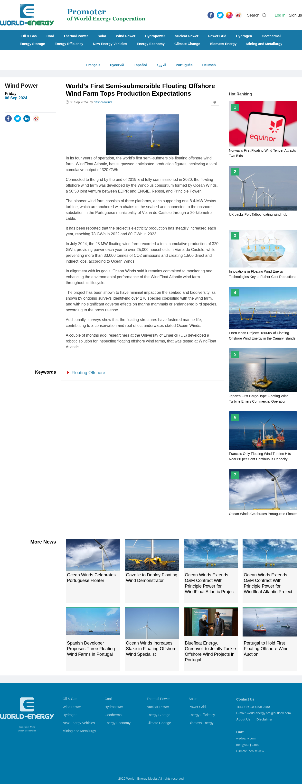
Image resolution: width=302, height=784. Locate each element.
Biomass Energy (223, 44)
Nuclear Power (186, 36)
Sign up (295, 15)
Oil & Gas (29, 36)
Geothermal (271, 36)
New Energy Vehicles (110, 44)
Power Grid (217, 36)
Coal (50, 36)
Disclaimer (264, 719)
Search (253, 15)
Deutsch (209, 65)
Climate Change (187, 44)
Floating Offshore (88, 372)
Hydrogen (244, 36)
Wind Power (125, 36)
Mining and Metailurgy (264, 44)
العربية (161, 65)
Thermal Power (76, 36)
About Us (243, 719)
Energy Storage (32, 44)
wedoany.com (245, 738)
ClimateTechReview (250, 751)
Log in (280, 15)
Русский (117, 65)
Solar (102, 36)
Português (184, 65)
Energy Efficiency (69, 44)
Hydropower (155, 36)
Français (93, 65)
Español (140, 65)
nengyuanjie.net (247, 745)
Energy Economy (151, 44)
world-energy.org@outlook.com (269, 713)
